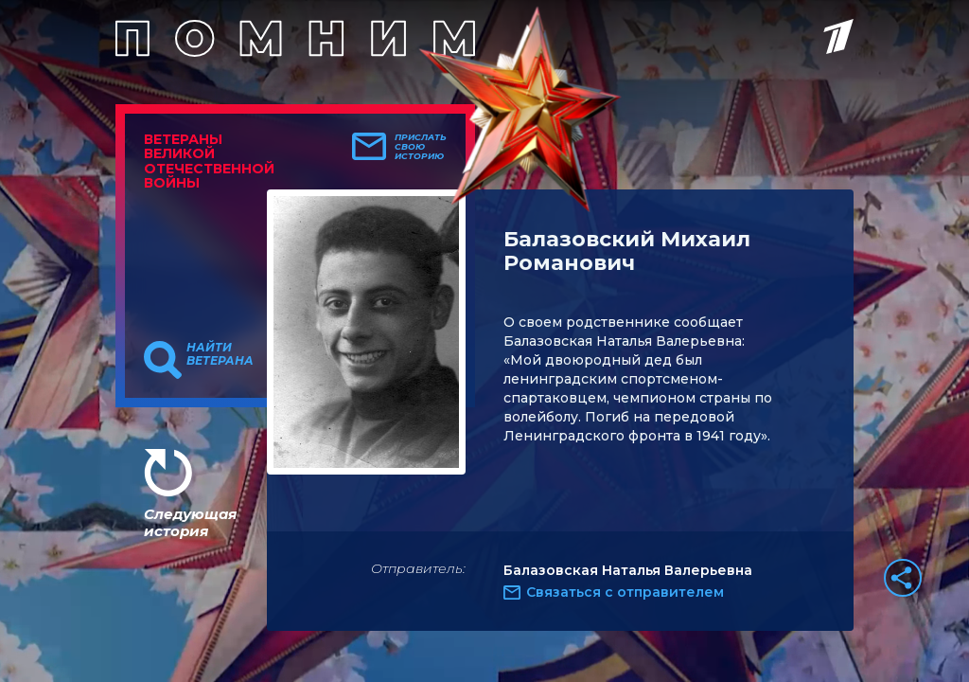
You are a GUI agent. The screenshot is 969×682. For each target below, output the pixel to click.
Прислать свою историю (421, 147)
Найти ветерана (220, 354)
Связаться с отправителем (625, 592)
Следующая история (190, 522)
